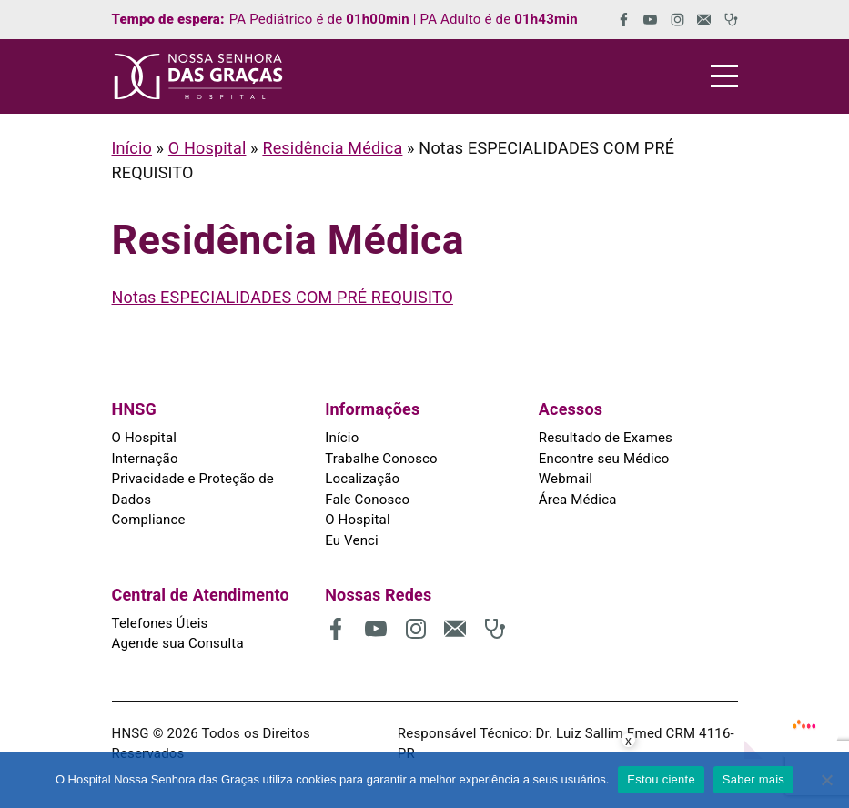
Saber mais (753, 779)
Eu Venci (352, 540)
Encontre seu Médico (604, 458)
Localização (362, 478)
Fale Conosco (367, 499)
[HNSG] (198, 76)
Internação (145, 458)
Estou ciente (661, 779)
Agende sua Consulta (178, 643)
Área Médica (578, 499)
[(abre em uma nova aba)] (617, 19)
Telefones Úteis (160, 623)
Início (132, 147)
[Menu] (724, 76)
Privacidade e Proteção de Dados (193, 489)
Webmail (565, 478)
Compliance (149, 519)
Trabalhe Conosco (381, 458)
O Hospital (207, 147)
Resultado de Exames (605, 437)
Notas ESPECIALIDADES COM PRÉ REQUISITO (282, 297)
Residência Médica (332, 147)
